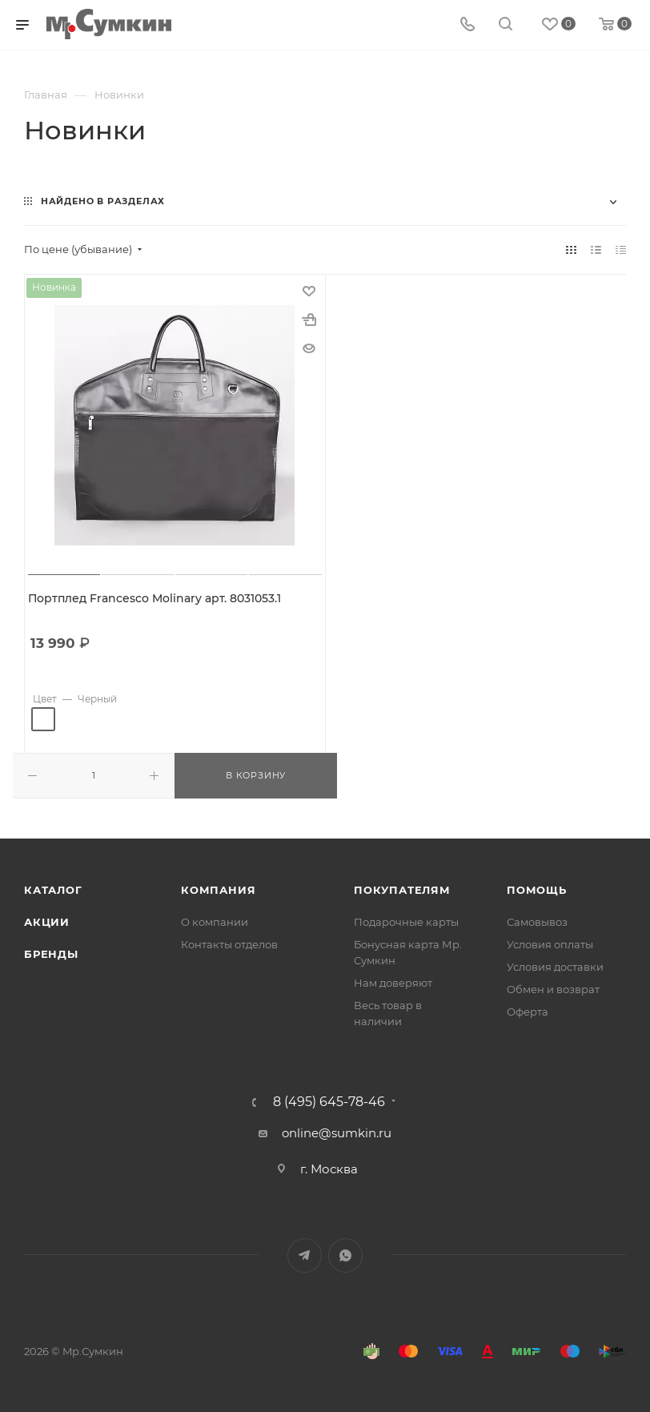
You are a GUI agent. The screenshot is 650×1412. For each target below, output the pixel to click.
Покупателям (402, 889)
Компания (218, 889)
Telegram (304, 1254)
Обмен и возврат (553, 988)
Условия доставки (555, 965)
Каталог (53, 889)
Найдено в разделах (103, 201)
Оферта (527, 1010)
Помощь (537, 889)
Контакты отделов (229, 943)
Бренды (51, 953)
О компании (214, 921)
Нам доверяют (393, 982)
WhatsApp (345, 1254)
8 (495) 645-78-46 (329, 1101)
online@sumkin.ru (336, 1132)
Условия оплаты (550, 943)
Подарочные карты (406, 921)
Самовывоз (537, 921)
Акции (47, 921)
